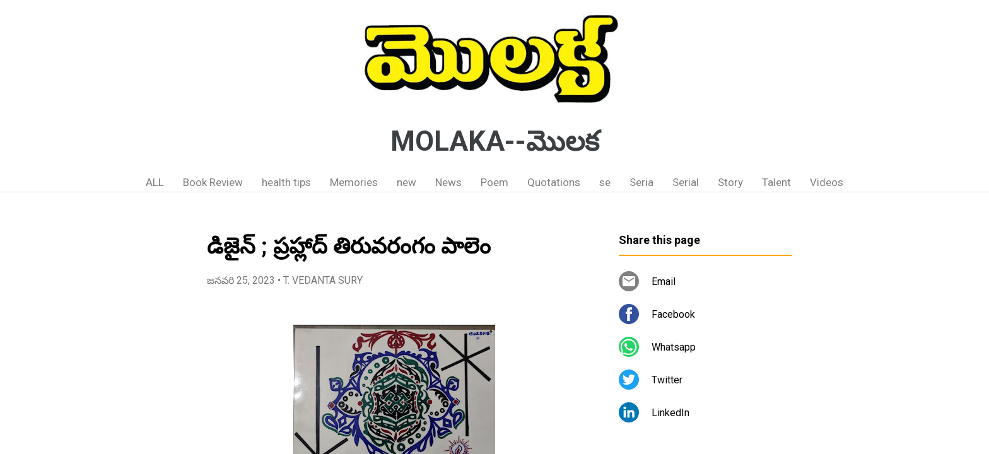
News (448, 182)
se (605, 182)
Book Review (213, 182)
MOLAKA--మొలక (494, 141)
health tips (286, 182)
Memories (354, 182)
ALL (155, 182)
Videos (826, 182)
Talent (776, 182)
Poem (494, 182)
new (406, 182)
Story (730, 182)
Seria (641, 182)
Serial (685, 182)
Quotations (553, 182)
